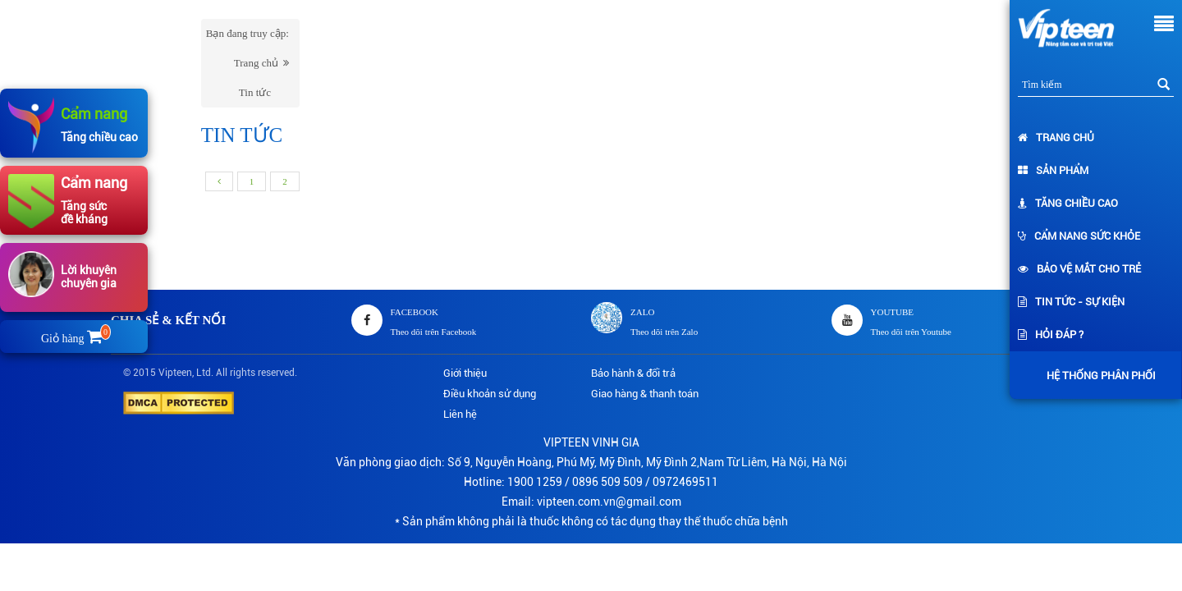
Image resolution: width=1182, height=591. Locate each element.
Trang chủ (1056, 137)
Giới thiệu (465, 373)
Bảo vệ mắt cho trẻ (1079, 269)
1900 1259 (534, 481)
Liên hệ (460, 414)
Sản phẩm (1053, 170)
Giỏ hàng (74, 338)
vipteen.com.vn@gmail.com (609, 501)
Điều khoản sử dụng (489, 393)
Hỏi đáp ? (1051, 334)
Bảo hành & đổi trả (633, 373)
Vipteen (175, 372)
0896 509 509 (607, 481)
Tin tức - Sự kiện (1071, 302)
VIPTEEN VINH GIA (591, 442)
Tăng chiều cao (1068, 203)
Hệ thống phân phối (1097, 375)
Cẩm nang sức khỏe (1079, 236)
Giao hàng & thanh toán (645, 393)
